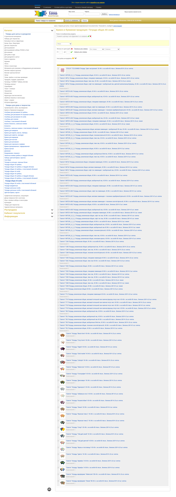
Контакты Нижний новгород (83, 7)
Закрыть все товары (80, 52)
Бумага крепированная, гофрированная (16, 146)
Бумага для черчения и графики (14, 144)
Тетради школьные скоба (12, 188)
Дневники (7, 151)
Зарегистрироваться (114, 14)
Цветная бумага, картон (11, 192)
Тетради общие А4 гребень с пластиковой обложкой (20, 169)
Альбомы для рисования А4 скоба (15, 117)
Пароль (87, 11)
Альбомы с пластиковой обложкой (15, 121)
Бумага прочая (9, 148)
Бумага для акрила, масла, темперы (15, 133)
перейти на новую (97, 2)
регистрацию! (117, 26)
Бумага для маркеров (11, 137)
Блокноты (7, 126)
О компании (47, 7)
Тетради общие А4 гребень (13, 164)
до (65, 52)
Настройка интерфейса (67, 58)
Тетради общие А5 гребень (13, 173)
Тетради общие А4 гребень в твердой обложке (19, 167)
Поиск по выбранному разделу (66, 34)
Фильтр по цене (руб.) (64, 49)
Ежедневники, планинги (11, 153)
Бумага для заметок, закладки (13, 135)
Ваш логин (72, 11)
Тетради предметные (11, 186)
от (57, 52)
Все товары (93, 49)
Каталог (37, 7)
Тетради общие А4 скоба (12, 171)
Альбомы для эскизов (11, 119)
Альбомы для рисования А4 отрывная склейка (19, 114)
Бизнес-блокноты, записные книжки (15, 124)
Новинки (108, 49)
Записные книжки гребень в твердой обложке (18, 155)
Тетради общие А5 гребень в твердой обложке (19, 176)
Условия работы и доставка (63, 7)
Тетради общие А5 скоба (13, 181)
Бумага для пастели (10, 139)
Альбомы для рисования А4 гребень (16, 112)
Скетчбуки (7, 160)
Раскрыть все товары (81, 49)
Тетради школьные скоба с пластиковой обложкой (20, 190)
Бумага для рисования (11, 142)
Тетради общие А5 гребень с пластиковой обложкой (20, 178)
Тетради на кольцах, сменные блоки (15, 162)
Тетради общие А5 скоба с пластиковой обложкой (20, 183)
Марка (59, 43)
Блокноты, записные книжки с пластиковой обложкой (21, 128)
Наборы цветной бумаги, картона (14, 158)
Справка (98, 7)
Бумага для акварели (11, 130)
